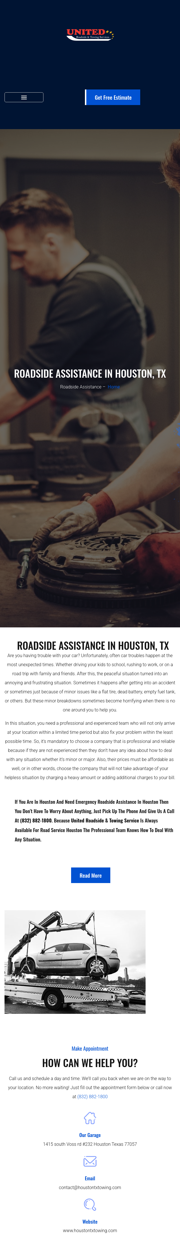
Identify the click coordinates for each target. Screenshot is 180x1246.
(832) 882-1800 (92, 1096)
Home (114, 387)
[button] (24, 97)
